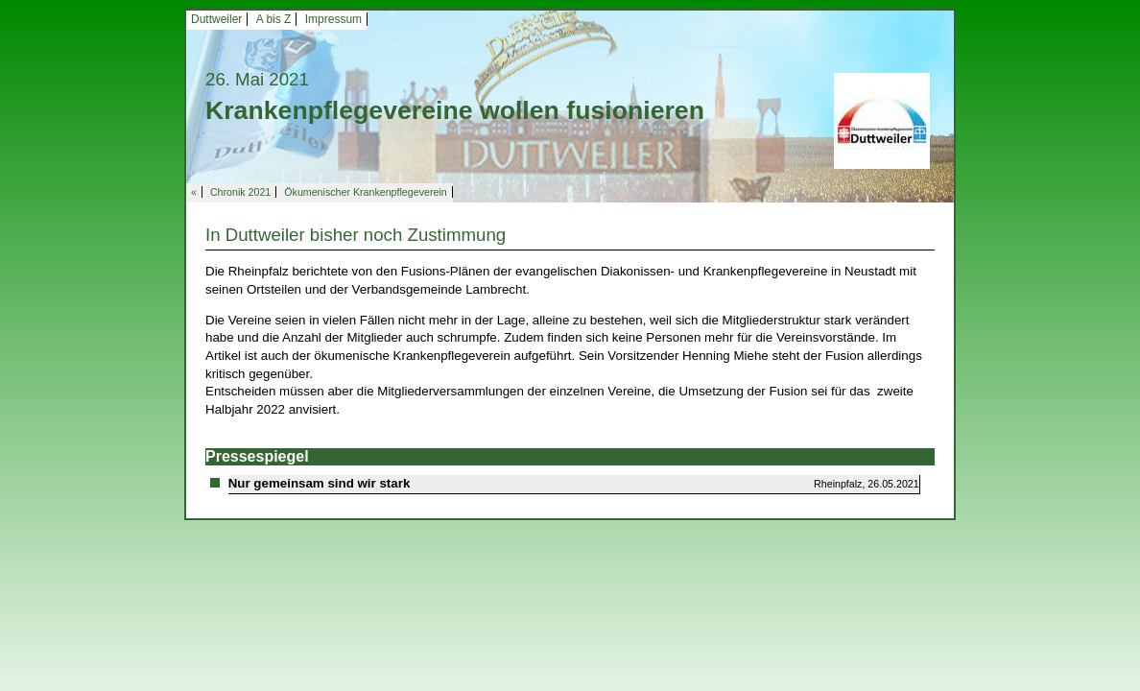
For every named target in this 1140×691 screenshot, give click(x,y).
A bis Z (274, 19)
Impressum (333, 19)
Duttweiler (216, 19)
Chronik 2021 (240, 192)
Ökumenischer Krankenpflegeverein (365, 192)
